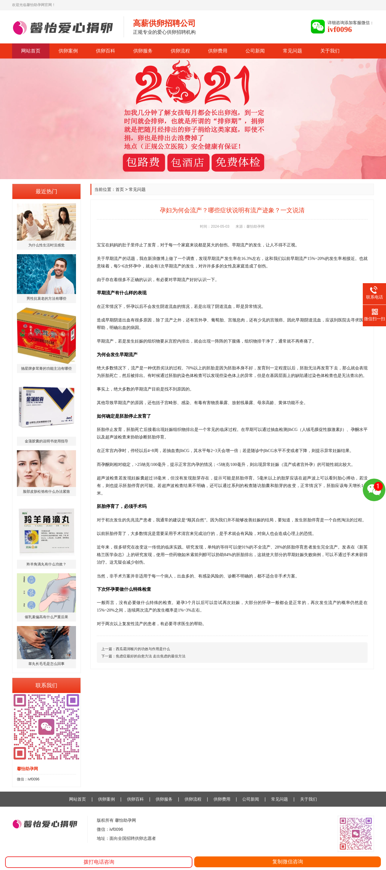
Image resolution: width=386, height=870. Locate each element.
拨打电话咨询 (99, 862)
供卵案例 (68, 50)
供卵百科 (105, 50)
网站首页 (30, 50)
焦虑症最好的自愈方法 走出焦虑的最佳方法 (150, 656)
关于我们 (330, 50)
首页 (119, 189)
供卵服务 (143, 50)
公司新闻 (255, 50)
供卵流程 (180, 50)
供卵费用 (217, 50)
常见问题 (292, 50)
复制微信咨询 (287, 862)
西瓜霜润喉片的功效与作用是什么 (143, 649)
